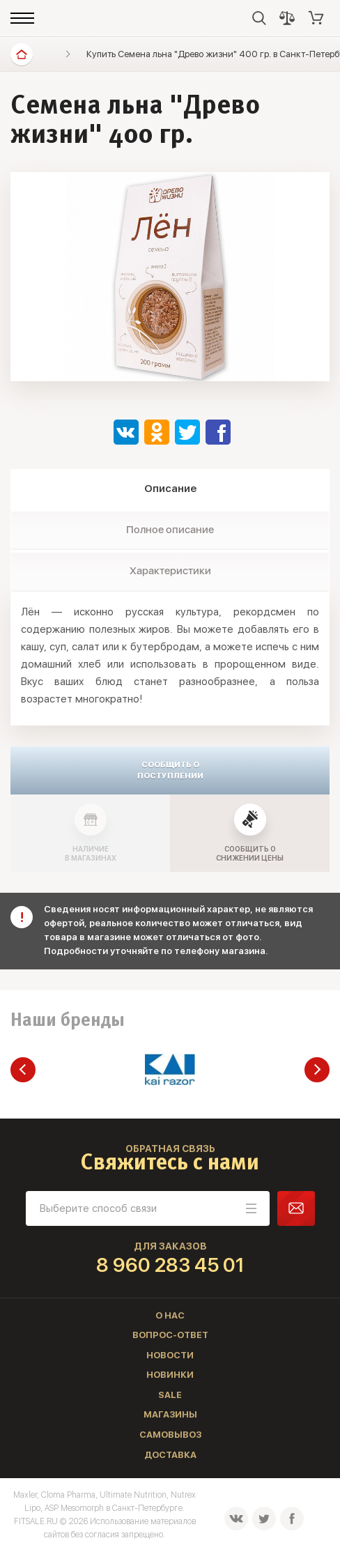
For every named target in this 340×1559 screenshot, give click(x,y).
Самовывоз (170, 1434)
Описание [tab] (170, 488)
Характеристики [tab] (170, 571)
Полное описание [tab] (170, 529)
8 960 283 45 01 (170, 1265)
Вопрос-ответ (170, 1335)
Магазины (170, 1414)
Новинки (170, 1374)
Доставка (170, 1455)
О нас (170, 1315)
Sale (170, 1395)
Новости (170, 1355)
